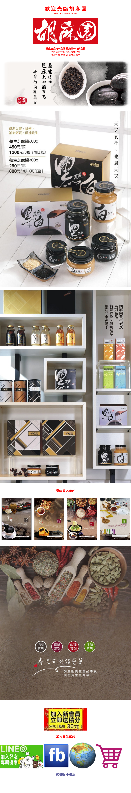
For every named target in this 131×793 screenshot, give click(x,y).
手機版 (70, 774)
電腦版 (60, 774)
